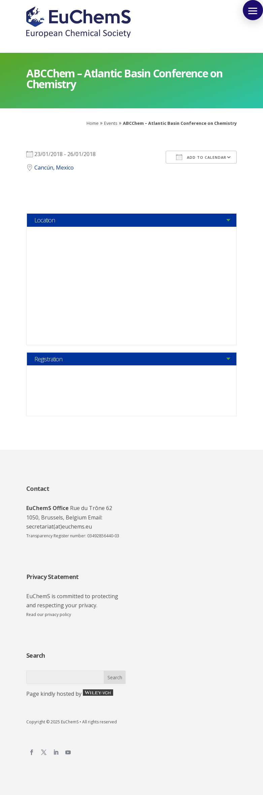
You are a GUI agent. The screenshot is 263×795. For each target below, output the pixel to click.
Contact (37, 488)
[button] (253, 10)
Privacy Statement (52, 577)
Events (111, 123)
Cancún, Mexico (54, 167)
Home (93, 123)
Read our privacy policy (48, 614)
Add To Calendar (201, 157)
